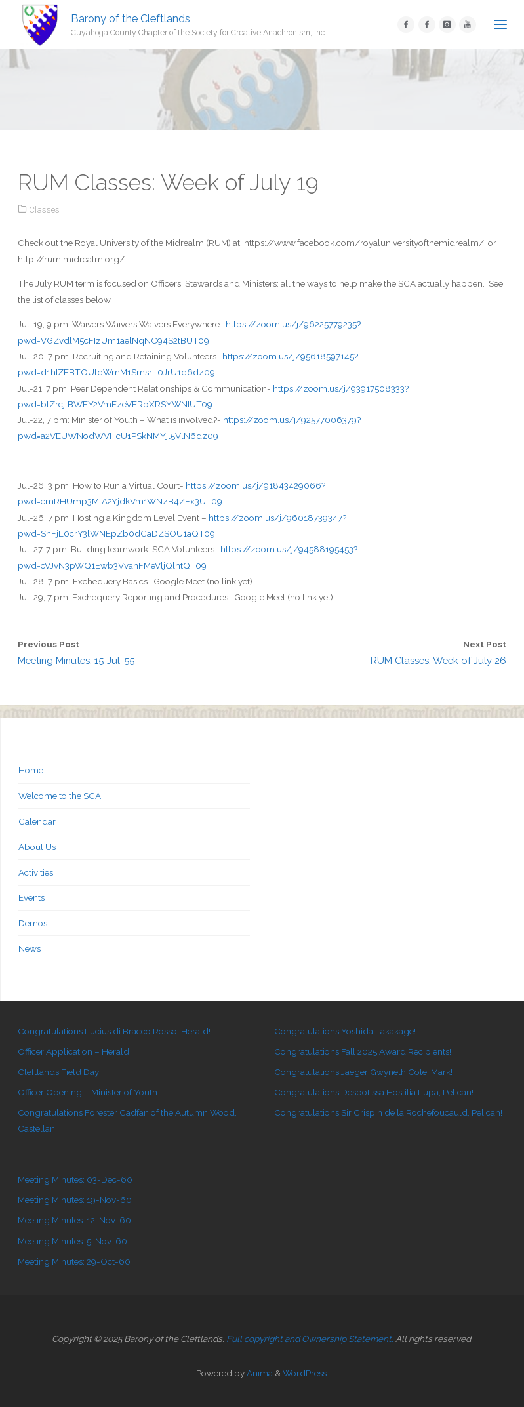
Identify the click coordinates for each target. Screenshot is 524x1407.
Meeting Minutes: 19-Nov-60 (75, 1199)
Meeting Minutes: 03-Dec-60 (75, 1179)
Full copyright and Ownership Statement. (309, 1339)
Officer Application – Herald (73, 1051)
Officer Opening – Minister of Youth (87, 1092)
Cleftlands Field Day (58, 1072)
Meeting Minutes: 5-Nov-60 (72, 1241)
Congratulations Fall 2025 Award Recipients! (362, 1051)
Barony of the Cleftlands (130, 18)
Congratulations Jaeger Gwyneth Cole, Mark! (363, 1072)
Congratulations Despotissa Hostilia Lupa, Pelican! (374, 1092)
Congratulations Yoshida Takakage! (345, 1031)
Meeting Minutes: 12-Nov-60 (74, 1220)
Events (31, 897)
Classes (44, 209)
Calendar (37, 821)
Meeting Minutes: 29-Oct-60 (74, 1261)
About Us (37, 847)
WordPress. (306, 1373)
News (29, 948)
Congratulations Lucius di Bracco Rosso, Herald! (114, 1031)
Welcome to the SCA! (60, 795)
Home (30, 770)
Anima (259, 1373)
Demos (32, 923)
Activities (35, 872)
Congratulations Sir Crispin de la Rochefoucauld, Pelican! (388, 1112)
